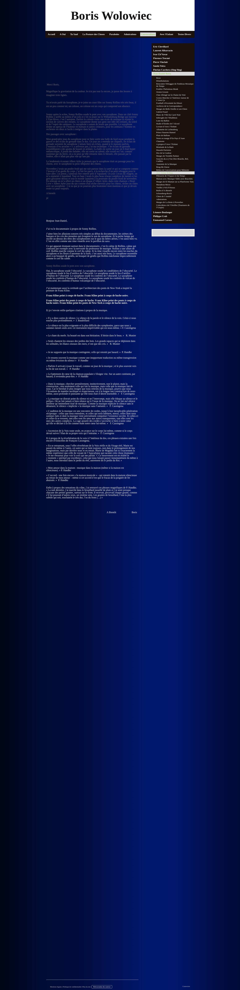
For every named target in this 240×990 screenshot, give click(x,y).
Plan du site (86, 987)
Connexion (186, 986)
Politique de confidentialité (72, 987)
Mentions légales (56, 987)
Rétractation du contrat (101, 987)
